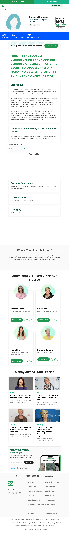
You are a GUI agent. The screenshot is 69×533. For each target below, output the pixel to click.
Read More (16, 320)
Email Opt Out (50, 486)
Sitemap (31, 513)
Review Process (33, 509)
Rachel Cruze (17, 350)
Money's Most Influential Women (10, 9)
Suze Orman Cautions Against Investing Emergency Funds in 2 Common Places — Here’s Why (46, 431)
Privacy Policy (15, 468)
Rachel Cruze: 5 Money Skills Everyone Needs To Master (20, 396)
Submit (28, 462)
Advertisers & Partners (36, 504)
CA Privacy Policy (51, 513)
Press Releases (50, 500)
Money (12, 393)
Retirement (14, 425)
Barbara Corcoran (45, 350)
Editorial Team (50, 491)
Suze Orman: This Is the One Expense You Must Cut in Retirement (20, 429)
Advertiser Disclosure (35, 491)
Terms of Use (30, 467)
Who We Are (32, 482)
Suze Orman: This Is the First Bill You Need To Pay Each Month (47, 397)
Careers (31, 495)
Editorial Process (34, 500)
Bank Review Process (52, 482)
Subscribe (56, 6)
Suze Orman (43, 308)
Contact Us (49, 509)
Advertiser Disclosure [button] (63, 9)
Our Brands (32, 486)
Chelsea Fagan (17, 308)
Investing (40, 425)
